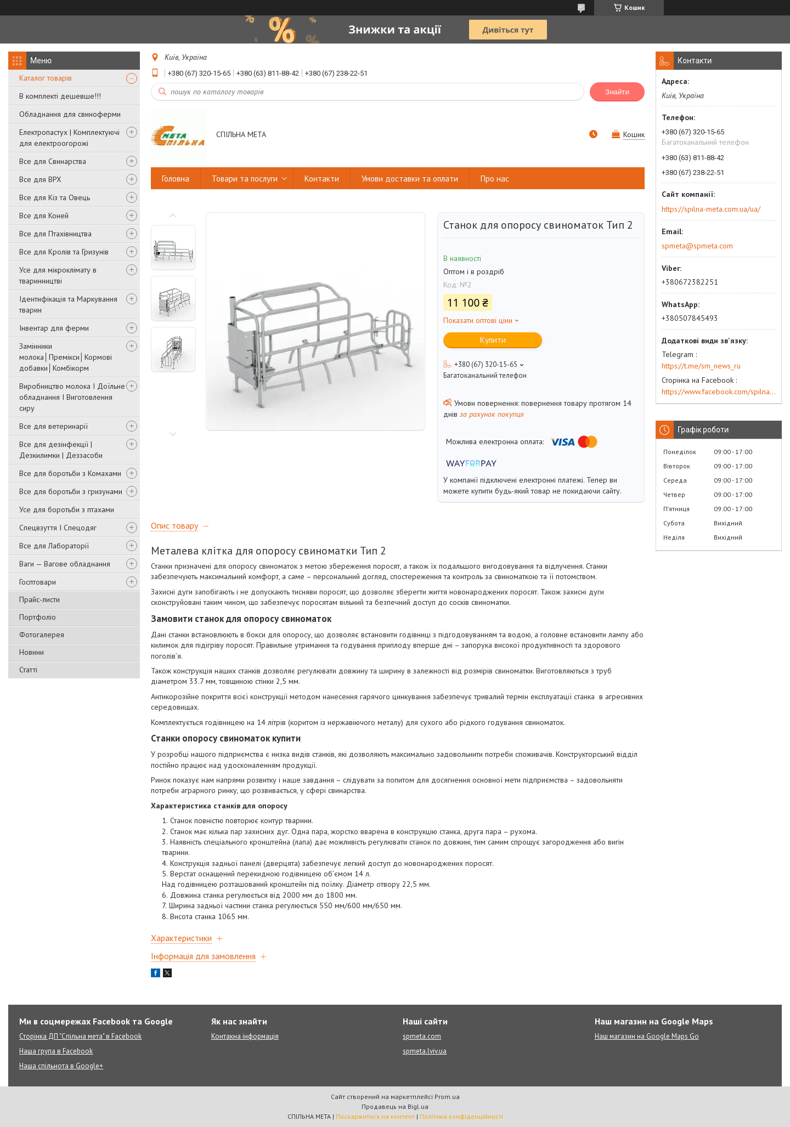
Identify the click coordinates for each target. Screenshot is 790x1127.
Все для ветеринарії (53, 426)
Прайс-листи (39, 599)
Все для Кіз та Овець (54, 197)
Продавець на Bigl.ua (395, 1106)
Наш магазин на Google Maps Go (647, 1036)
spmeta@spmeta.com (697, 246)
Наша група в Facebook (56, 1051)
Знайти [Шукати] (617, 92)
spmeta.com (422, 1036)
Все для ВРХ (40, 179)
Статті (28, 670)
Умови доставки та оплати (410, 178)
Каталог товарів (45, 78)
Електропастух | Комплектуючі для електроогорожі (69, 137)
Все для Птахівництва (55, 234)
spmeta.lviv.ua (425, 1051)
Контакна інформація (245, 1036)
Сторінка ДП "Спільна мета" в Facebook (80, 1036)
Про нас (495, 178)
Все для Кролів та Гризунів (64, 252)
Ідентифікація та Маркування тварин (68, 304)
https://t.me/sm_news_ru (701, 366)
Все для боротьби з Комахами (70, 473)
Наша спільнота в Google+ (61, 1066)
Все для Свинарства (52, 161)
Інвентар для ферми (54, 328)
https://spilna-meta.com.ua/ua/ (711, 209)
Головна (175, 178)
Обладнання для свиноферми (70, 114)
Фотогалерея (41, 634)
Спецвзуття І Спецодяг (58, 528)
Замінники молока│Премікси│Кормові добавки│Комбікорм (65, 357)
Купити (493, 340)
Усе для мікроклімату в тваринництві (58, 275)
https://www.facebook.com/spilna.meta (719, 392)
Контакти (321, 178)
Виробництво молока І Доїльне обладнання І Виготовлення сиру (72, 397)
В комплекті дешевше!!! (60, 96)
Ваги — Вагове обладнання (64, 564)
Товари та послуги (245, 178)
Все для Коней (44, 215)
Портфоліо (37, 617)
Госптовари (37, 582)
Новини (31, 652)
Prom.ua (447, 1096)
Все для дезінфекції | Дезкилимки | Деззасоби (61, 449)
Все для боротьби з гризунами (70, 491)
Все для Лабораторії (54, 546)
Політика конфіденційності (461, 1116)
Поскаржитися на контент (375, 1116)
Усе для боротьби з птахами (66, 509)
